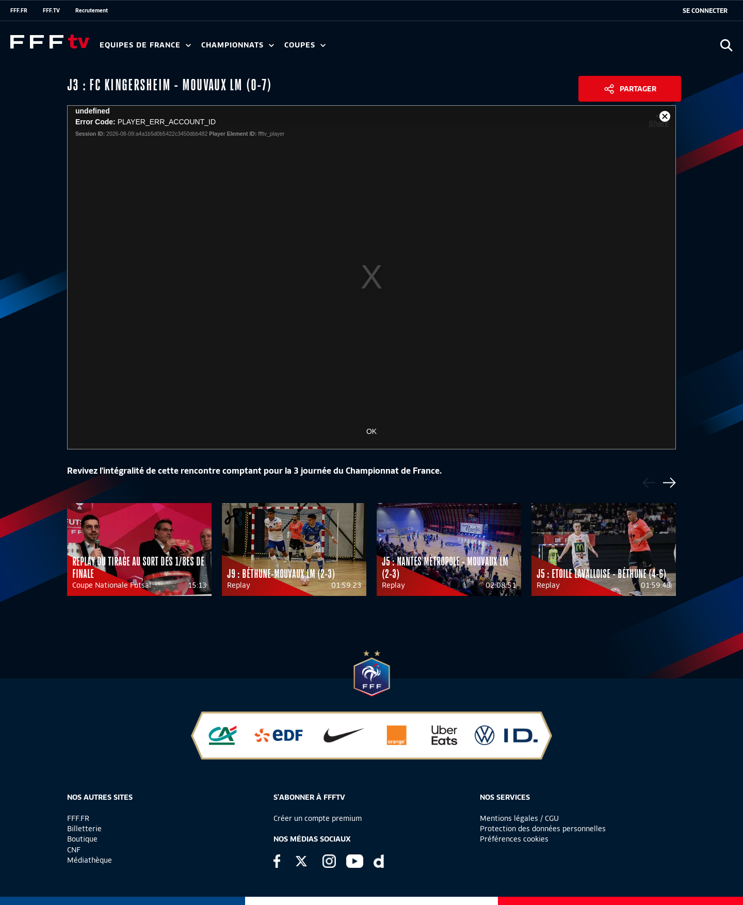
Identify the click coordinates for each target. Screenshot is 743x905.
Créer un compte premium (317, 818)
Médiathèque (89, 860)
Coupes (305, 45)
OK (371, 431)
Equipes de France (145, 45)
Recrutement (91, 10)
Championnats (237, 45)
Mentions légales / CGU (519, 818)
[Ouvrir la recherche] (726, 45)
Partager (638, 89)
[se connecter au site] (705, 10)
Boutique (82, 839)
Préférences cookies (514, 839)
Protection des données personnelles (543, 829)
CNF (73, 850)
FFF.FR (18, 10)
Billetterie (84, 829)
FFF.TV (51, 10)
